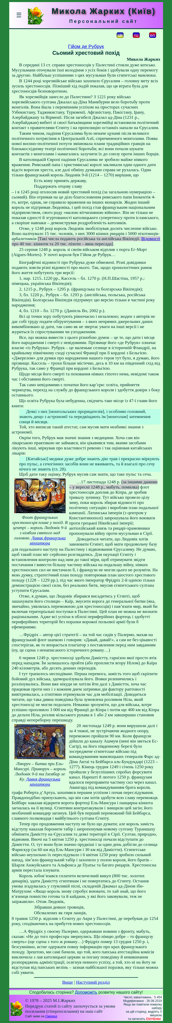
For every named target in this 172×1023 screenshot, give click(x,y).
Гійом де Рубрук (86, 46)
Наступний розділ (93, 982)
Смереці (51, 1016)
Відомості (150, 238)
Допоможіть (86, 992)
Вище (67, 982)
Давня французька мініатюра (47, 541)
